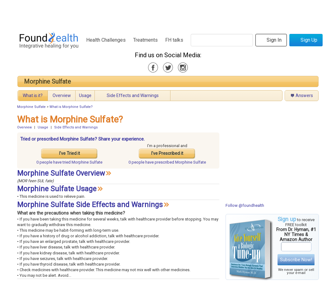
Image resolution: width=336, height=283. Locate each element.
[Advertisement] (167, 14)
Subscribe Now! (296, 259)
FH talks (174, 40)
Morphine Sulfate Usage (56, 189)
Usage (85, 95)
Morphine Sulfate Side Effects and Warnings (90, 205)
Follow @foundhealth (245, 205)
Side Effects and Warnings (133, 95)
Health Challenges (106, 40)
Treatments (145, 40)
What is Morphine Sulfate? (71, 107)
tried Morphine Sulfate (69, 162)
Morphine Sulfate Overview (61, 173)
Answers (304, 95)
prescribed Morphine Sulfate (167, 162)
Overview (62, 95)
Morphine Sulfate (47, 81)
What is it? (33, 95)
